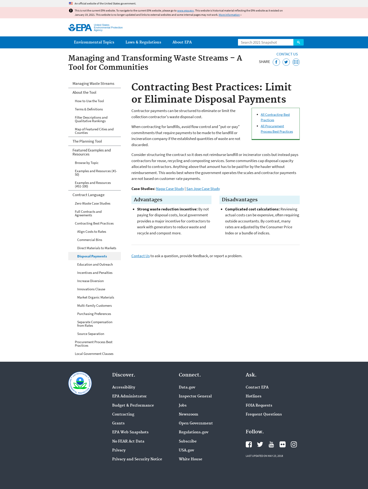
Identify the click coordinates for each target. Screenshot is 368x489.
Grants (118, 423)
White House (190, 459)
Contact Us (287, 54)
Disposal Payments (92, 256)
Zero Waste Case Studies (92, 203)
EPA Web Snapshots (130, 432)
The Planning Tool (87, 141)
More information (229, 14)
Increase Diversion (90, 281)
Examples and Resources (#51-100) (93, 184)
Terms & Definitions (89, 109)
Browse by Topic (87, 162)
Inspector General (195, 396)
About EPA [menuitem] (182, 42)
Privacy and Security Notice (137, 459)
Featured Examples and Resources (92, 152)
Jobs (183, 406)
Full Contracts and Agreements (88, 213)
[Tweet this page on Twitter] (286, 62)
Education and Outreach (95, 264)
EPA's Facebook (249, 444)
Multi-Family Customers (94, 305)
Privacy (119, 450)
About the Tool (84, 92)
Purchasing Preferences (94, 313)
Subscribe (188, 441)
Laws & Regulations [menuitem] (143, 42)
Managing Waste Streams (93, 83)
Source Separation (90, 333)
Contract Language (88, 194)
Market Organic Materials (95, 297)
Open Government (196, 423)
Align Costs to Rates (91, 231)
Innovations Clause (91, 289)
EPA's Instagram (294, 444)
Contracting (123, 414)
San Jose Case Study (203, 188)
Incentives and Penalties (94, 272)
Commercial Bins (89, 239)
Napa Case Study (170, 188)
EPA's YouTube (271, 444)
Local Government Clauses (94, 353)
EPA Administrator (129, 396)
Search (298, 42)
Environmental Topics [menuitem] (94, 42)
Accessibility (123, 387)
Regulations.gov (193, 432)
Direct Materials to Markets (96, 248)
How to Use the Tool (89, 101)
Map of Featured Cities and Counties (94, 131)
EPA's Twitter (260, 444)
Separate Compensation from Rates (94, 324)
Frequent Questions (264, 414)
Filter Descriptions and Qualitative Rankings (91, 119)
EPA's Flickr (283, 444)
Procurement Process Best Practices (93, 344)
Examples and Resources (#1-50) (96, 173)
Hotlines (253, 396)
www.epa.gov (185, 10)
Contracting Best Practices (94, 223)
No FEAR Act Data (128, 441)
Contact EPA (257, 387)
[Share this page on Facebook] (276, 62)
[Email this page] (296, 62)
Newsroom (188, 414)
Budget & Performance (133, 406)
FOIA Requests (259, 406)
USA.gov (186, 450)
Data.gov (187, 387)
